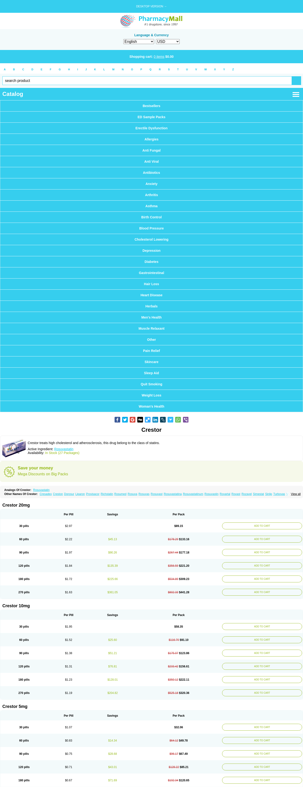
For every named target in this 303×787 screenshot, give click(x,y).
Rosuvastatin (63, 449)
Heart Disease (152, 295)
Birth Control (151, 217)
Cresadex (46, 494)
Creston (58, 494)
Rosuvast (157, 494)
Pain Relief (151, 351)
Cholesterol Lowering (151, 239)
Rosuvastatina (173, 494)
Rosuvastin (211, 494)
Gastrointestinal (151, 273)
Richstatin (107, 494)
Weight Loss (151, 395)
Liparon (80, 494)
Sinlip (268, 494)
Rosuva (132, 494)
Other (151, 340)
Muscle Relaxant (151, 328)
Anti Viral (151, 161)
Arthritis (151, 195)
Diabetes (151, 262)
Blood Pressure (151, 228)
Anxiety (152, 184)
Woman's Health (151, 406)
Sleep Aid (151, 373)
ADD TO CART (262, 526)
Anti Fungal (152, 150)
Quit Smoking (151, 384)
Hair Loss (151, 284)
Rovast (236, 494)
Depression (151, 250)
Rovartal (225, 494)
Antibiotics (151, 173)
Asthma (151, 206)
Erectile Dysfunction (151, 128)
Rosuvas (144, 494)
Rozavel (246, 494)
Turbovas (279, 494)
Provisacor (92, 494)
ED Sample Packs (151, 117)
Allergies (151, 139)
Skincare (151, 362)
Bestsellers (151, 106)
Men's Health (151, 317)
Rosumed (120, 494)
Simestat (258, 494)
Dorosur (69, 494)
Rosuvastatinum (193, 494)
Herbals (151, 306)
